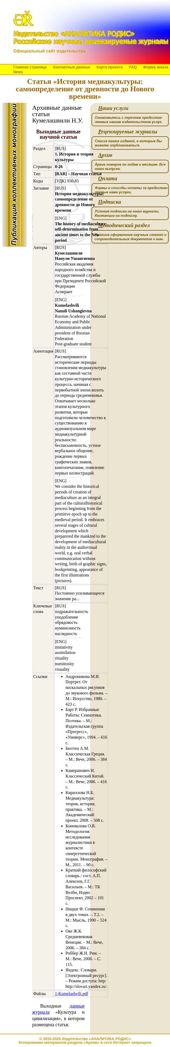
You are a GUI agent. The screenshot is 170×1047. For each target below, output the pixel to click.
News (18, 72)
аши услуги (113, 108)
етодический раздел (124, 225)
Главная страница (30, 67)
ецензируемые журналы (127, 131)
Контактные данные (71, 67)
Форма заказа (155, 67)
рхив (105, 155)
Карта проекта (110, 67)
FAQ (133, 67)
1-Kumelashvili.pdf (71, 993)
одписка (109, 202)
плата (107, 178)
